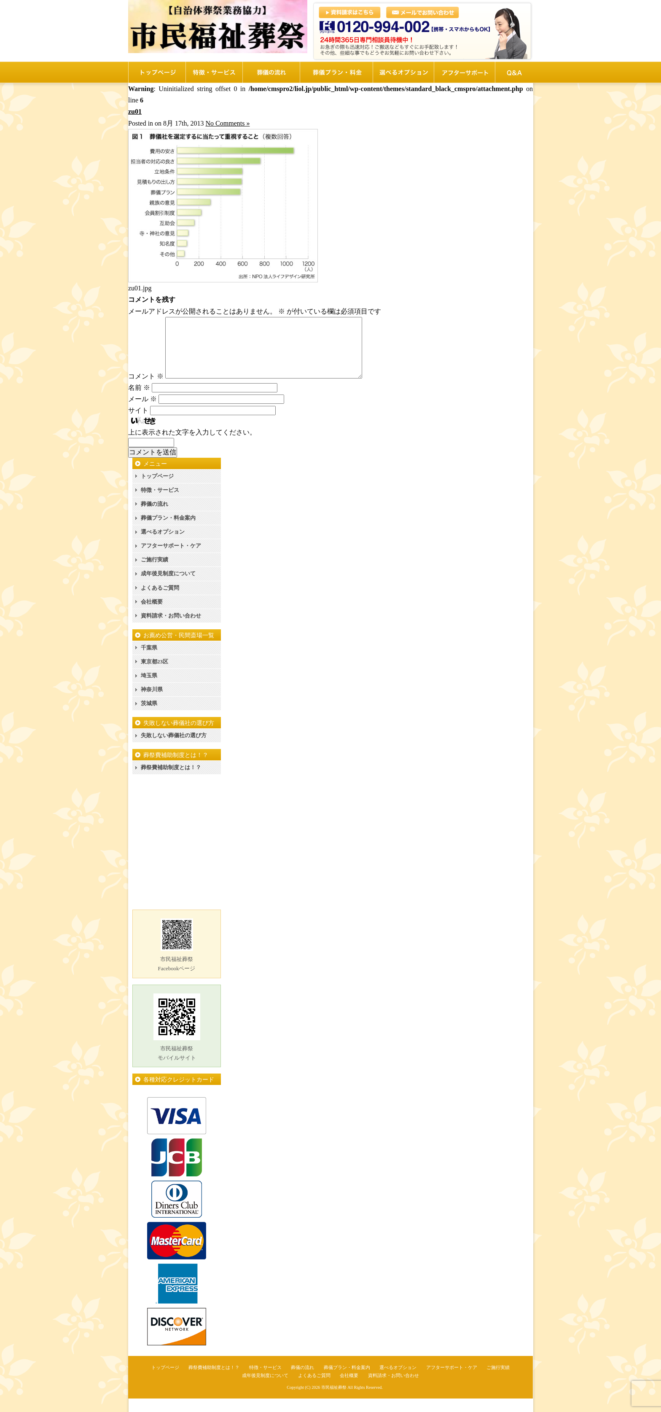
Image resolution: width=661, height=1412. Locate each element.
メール (142, 412)
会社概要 (152, 615)
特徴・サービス (160, 503)
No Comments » (228, 123)
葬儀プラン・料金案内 (168, 531)
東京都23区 (154, 675)
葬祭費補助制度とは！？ (171, 781)
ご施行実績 (154, 573)
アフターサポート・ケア (171, 559)
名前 (139, 401)
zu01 (135, 111)
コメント (146, 389)
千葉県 (149, 661)
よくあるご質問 (160, 601)
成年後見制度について (168, 587)
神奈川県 (152, 703)
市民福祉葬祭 (334, 1401)
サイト (138, 423)
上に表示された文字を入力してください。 (192, 445)
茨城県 (149, 717)
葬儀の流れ (154, 517)
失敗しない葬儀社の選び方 (174, 749)
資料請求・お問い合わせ (171, 629)
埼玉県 (149, 689)
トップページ (157, 489)
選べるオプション (163, 545)
